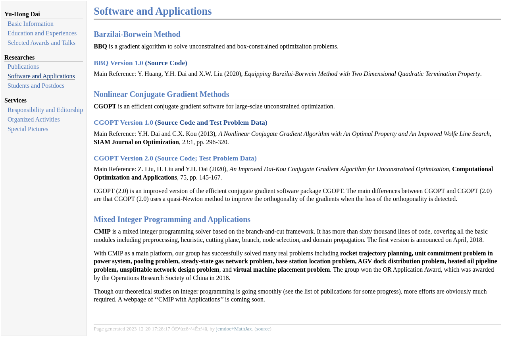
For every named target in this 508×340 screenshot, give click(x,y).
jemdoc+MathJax (234, 329)
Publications (23, 66)
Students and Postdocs (36, 85)
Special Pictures (28, 129)
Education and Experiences (42, 33)
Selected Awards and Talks (41, 42)
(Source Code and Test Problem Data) (211, 122)
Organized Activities (34, 119)
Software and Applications (41, 76)
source (263, 329)
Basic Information (31, 23)
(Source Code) (166, 63)
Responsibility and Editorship (45, 109)
